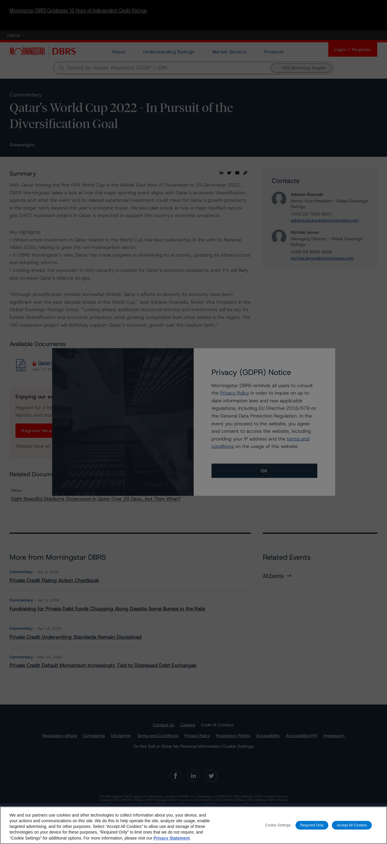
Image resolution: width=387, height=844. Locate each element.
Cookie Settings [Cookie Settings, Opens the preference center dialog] (277, 829)
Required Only (312, 829)
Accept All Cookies (352, 829)
